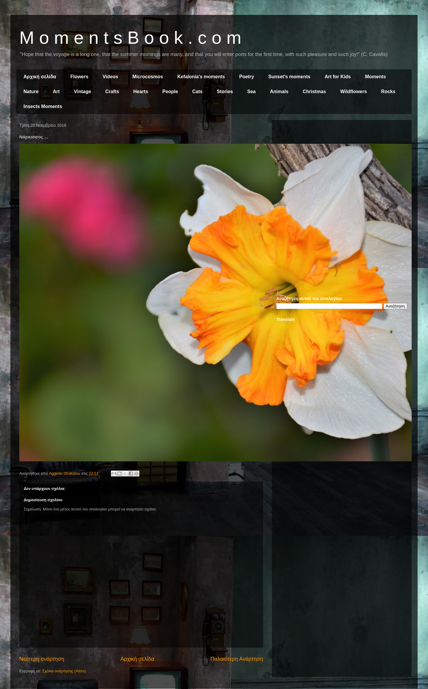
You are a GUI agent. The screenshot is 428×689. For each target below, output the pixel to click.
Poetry (246, 76)
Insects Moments (42, 106)
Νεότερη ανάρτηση (41, 659)
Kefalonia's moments (201, 76)
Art (56, 91)
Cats (197, 91)
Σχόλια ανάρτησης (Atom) (64, 671)
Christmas (314, 91)
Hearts (140, 91)
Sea (251, 91)
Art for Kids (338, 76)
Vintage (82, 91)
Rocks (388, 91)
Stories (225, 91)
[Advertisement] (341, 166)
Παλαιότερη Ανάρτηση (236, 659)
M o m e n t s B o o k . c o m (130, 38)
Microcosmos (147, 76)
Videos (110, 76)
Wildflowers (353, 91)
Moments (375, 76)
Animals (279, 91)
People (170, 91)
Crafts (112, 91)
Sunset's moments (289, 76)
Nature (31, 91)
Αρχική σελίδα (39, 76)
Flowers (79, 76)
